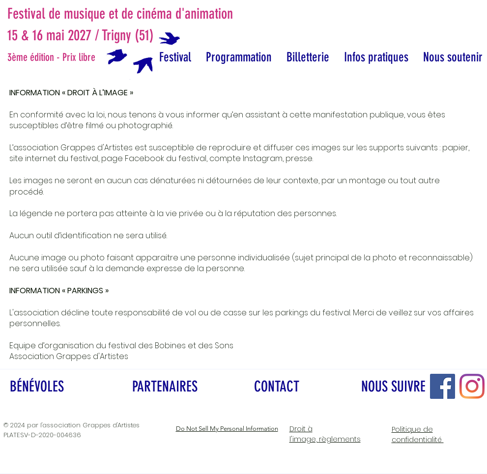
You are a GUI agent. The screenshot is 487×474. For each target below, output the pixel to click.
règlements (325, 434)
